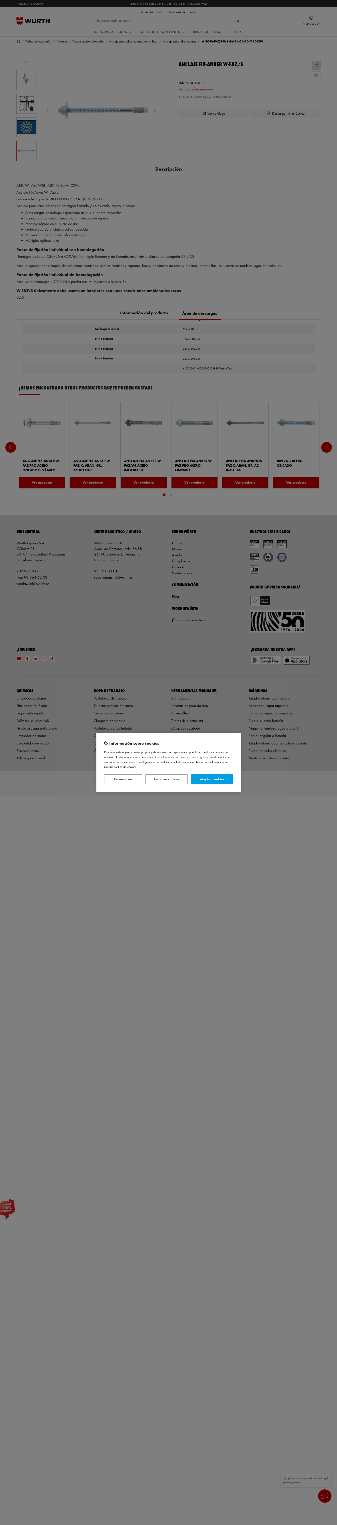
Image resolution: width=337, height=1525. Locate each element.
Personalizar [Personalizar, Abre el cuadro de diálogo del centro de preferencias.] (123, 779)
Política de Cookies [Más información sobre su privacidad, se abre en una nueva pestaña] (125, 767)
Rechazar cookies (166, 779)
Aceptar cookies (212, 779)
